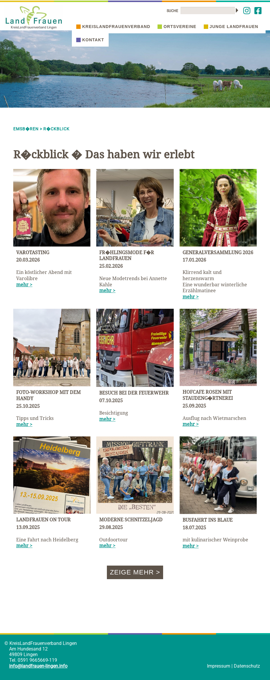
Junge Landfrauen (231, 26)
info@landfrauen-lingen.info (38, 666)
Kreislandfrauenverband (113, 26)
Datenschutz (247, 666)
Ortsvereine (177, 26)
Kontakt (90, 39)
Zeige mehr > (135, 572)
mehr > (24, 284)
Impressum (218, 666)
